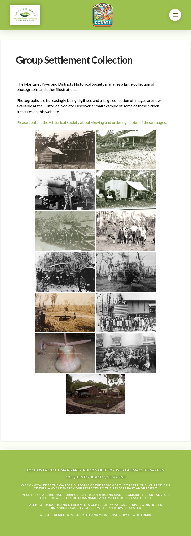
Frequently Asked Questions (95, 476)
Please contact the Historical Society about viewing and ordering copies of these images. (92, 122)
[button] (175, 15)
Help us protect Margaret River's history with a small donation (95, 469)
